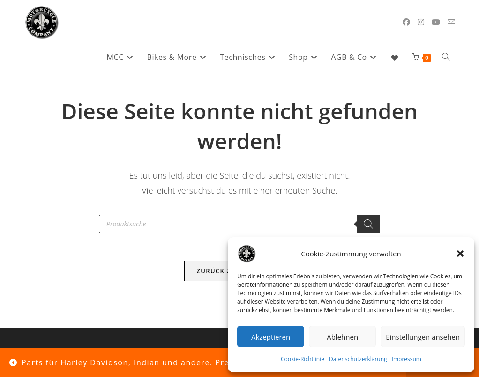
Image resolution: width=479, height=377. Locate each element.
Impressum (406, 359)
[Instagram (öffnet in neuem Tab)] (421, 22)
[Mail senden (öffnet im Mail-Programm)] (451, 22)
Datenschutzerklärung (358, 359)
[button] (460, 253)
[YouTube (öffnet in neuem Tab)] (436, 22)
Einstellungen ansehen (423, 336)
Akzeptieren (270, 336)
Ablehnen (342, 336)
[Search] (368, 224)
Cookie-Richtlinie (302, 359)
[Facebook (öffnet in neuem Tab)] (406, 22)
